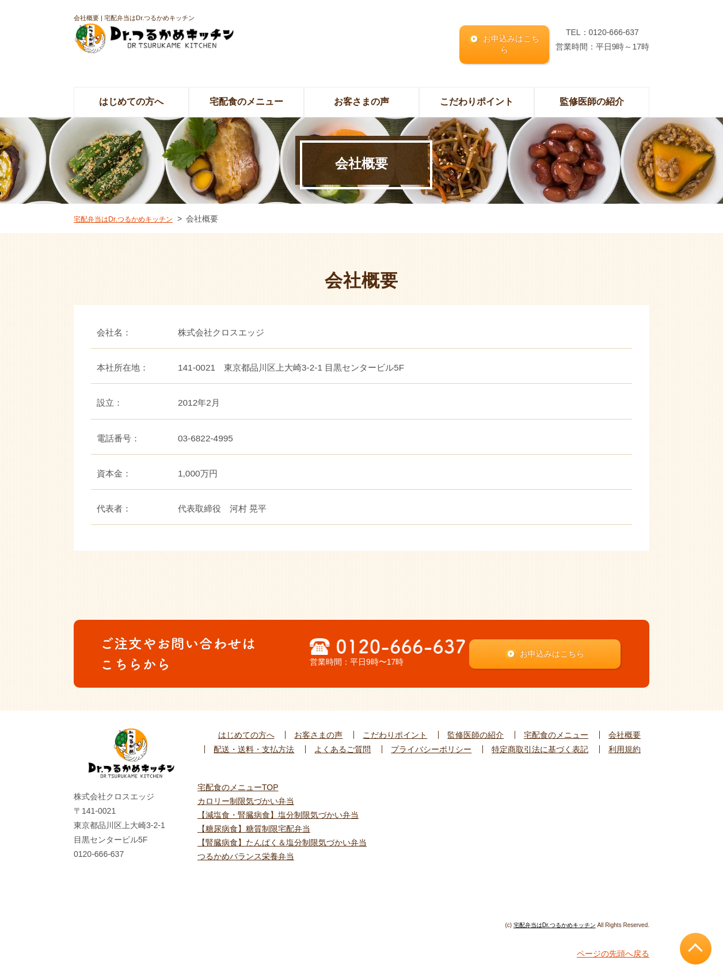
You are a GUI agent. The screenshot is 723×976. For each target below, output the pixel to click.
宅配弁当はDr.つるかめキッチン (131, 209)
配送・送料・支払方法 (254, 747)
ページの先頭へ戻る (613, 951)
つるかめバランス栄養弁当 (245, 854)
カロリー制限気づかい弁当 (245, 798)
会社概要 (624, 733)
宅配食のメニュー (556, 733)
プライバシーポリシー (431, 747)
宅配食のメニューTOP (238, 785)
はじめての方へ (131, 92)
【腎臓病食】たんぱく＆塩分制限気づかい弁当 (282, 840)
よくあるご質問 (342, 747)
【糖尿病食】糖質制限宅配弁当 (253, 826)
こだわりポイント (476, 92)
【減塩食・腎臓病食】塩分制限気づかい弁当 (278, 812)
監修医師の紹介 (592, 92)
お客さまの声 (361, 92)
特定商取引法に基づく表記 (540, 747)
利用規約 (624, 747)
